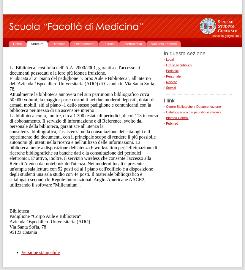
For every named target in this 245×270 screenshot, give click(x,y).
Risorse (171, 82)
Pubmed (172, 123)
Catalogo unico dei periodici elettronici (193, 112)
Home (17, 44)
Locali (170, 59)
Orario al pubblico (179, 65)
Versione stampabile (40, 252)
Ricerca (109, 44)
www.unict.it (45, 7)
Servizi (171, 87)
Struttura (37, 44)
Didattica (59, 44)
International (133, 44)
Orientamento (84, 44)
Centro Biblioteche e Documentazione (193, 106)
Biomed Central (177, 118)
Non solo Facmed (164, 44)
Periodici (172, 71)
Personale (173, 76)
